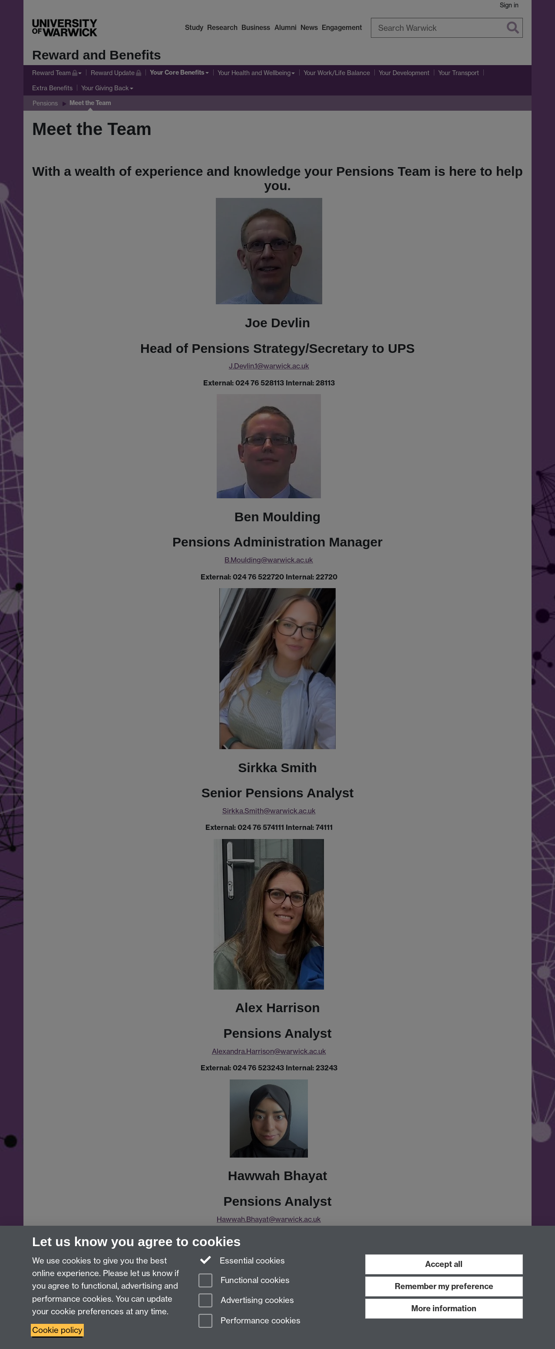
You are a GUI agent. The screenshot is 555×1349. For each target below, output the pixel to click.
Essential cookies (241, 1260)
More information (443, 1308)
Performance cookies (249, 1321)
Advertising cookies (246, 1301)
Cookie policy (57, 1330)
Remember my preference (444, 1286)
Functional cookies (244, 1281)
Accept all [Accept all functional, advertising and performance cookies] (443, 1264)
